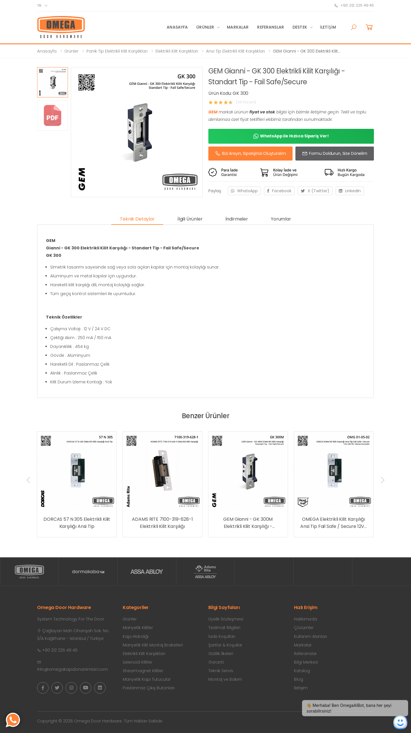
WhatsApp (244, 191)
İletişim (328, 27)
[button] (354, 27)
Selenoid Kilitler (137, 662)
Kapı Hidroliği (135, 636)
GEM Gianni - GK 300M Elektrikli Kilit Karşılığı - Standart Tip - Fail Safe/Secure (248, 523)
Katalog (302, 671)
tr (39, 5)
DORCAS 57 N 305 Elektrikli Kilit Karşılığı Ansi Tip (76, 523)
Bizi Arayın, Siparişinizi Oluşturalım (250, 153)
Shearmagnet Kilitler (143, 671)
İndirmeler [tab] (236, 219)
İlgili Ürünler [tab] (190, 219)
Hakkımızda (305, 619)
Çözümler (304, 627)
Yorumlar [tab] (281, 219)
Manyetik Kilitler (138, 627)
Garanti (216, 662)
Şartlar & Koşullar (225, 645)
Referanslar (270, 27)
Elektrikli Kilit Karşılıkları (177, 51)
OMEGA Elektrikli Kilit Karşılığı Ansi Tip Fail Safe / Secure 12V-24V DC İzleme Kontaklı (333, 523)
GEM (212, 112)
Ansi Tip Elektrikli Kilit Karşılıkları (235, 51)
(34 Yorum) (246, 102)
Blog (298, 679)
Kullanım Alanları (310, 636)
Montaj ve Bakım (225, 679)
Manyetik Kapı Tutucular (147, 679)
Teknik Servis (220, 671)
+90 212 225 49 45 (354, 5)
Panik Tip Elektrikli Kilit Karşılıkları (117, 51)
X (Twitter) (315, 191)
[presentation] (29, 480)
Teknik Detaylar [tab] (137, 219)
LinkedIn (350, 191)
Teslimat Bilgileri (224, 627)
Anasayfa (177, 27)
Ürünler (205, 27)
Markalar (238, 27)
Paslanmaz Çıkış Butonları (149, 688)
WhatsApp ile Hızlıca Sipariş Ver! (291, 136)
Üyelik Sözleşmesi (225, 619)
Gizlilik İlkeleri (220, 653)
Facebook (279, 191)
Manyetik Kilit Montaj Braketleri (153, 645)
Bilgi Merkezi (306, 662)
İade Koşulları (221, 636)
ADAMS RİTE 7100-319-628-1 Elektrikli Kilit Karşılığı (162, 523)
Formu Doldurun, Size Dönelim (334, 153)
